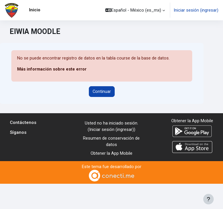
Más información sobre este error (52, 69)
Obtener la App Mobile (111, 153)
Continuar (102, 91)
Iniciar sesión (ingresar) (196, 10)
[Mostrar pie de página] (208, 199)
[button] (135, 10)
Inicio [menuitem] (34, 9)
